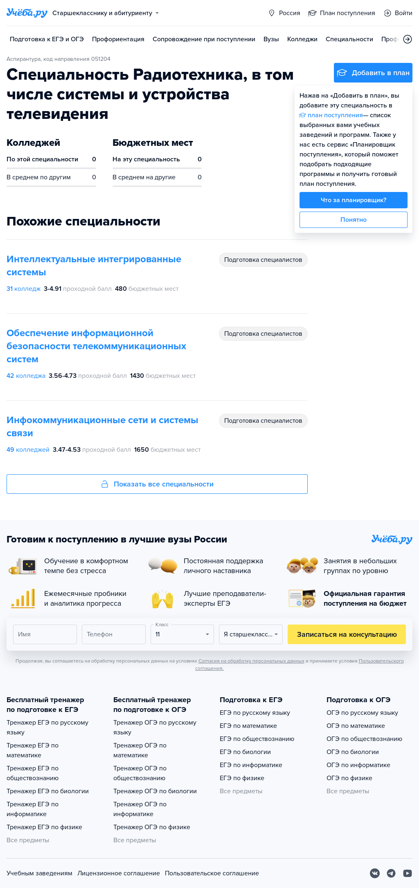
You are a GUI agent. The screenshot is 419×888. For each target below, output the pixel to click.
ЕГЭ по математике (248, 726)
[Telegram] (391, 873)
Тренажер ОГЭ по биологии (155, 791)
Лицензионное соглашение (118, 873)
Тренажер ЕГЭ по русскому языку (47, 727)
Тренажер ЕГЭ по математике (33, 750)
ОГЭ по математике (356, 726)
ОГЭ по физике (349, 778)
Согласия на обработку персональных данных (251, 661)
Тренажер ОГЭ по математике (140, 750)
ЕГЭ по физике (242, 778)
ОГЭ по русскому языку (362, 713)
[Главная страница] (27, 13)
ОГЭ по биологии (353, 752)
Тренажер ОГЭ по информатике (140, 809)
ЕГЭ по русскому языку (255, 713)
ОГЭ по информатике (358, 765)
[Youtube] (407, 873)
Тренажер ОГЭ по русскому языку (154, 727)
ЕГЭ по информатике (251, 765)
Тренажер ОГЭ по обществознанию (140, 773)
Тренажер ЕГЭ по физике (44, 827)
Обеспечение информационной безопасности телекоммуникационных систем (96, 346)
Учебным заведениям (39, 873)
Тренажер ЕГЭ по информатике (33, 809)
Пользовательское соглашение (212, 873)
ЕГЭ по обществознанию (257, 739)
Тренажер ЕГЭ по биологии (48, 791)
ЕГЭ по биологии (245, 752)
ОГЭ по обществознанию (364, 739)
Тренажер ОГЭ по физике (151, 827)
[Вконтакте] (375, 873)
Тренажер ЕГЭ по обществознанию (33, 773)
